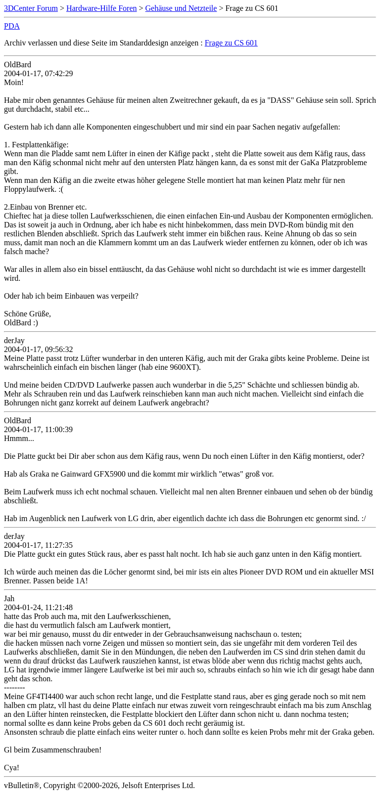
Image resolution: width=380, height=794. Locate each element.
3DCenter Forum (31, 8)
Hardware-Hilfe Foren (101, 8)
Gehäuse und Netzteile (181, 8)
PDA (12, 26)
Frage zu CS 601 (231, 43)
